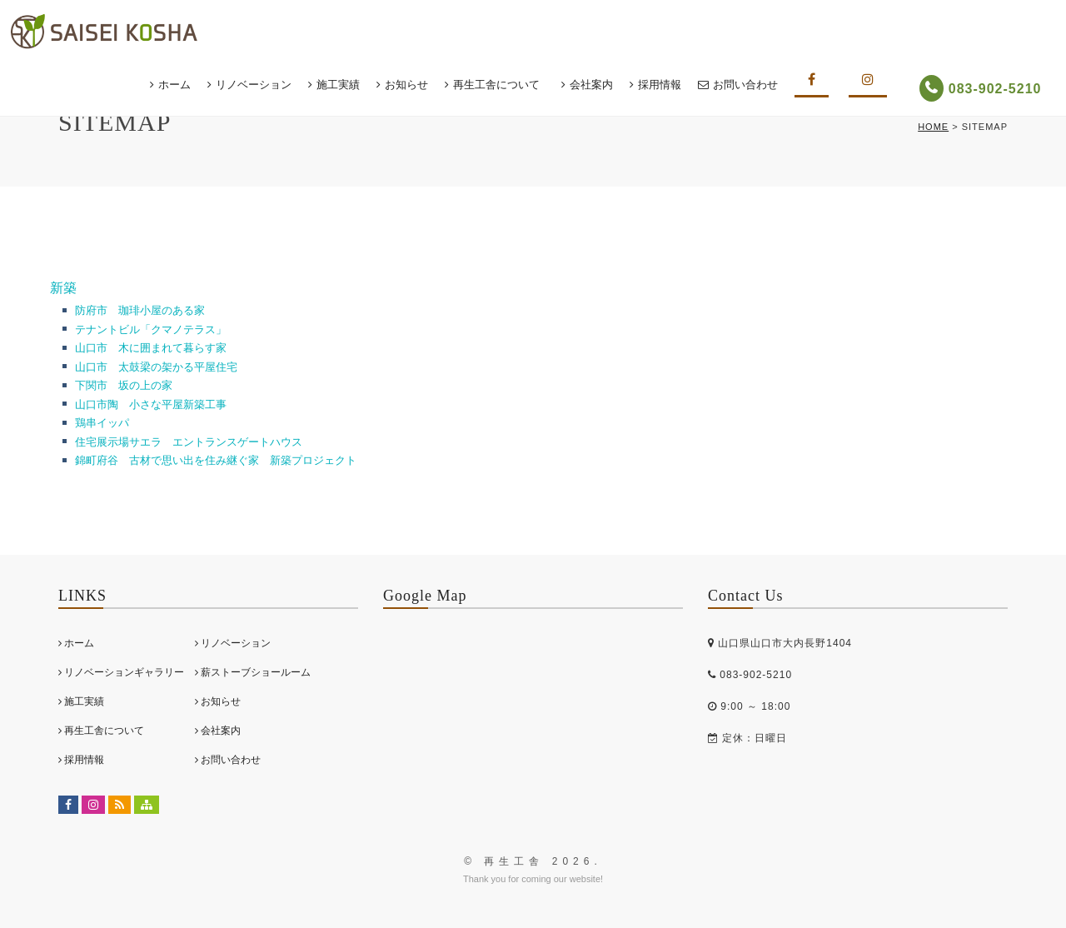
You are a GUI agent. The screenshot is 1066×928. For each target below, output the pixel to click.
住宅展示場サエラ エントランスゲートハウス (188, 442)
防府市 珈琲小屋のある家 (140, 310)
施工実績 (345, 84)
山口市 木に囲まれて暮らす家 (151, 348)
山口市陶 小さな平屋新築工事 (151, 404)
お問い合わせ (752, 84)
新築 (63, 288)
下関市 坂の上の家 (123, 385)
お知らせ (414, 84)
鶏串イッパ (102, 423)
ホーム (182, 84)
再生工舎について (504, 84)
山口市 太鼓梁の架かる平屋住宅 (156, 367)
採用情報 (667, 84)
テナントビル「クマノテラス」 (156, 329)
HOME (933, 127)
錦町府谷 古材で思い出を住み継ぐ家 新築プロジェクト (215, 460)
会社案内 (598, 84)
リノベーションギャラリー (121, 672)
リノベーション (261, 84)
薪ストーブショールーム (253, 672)
